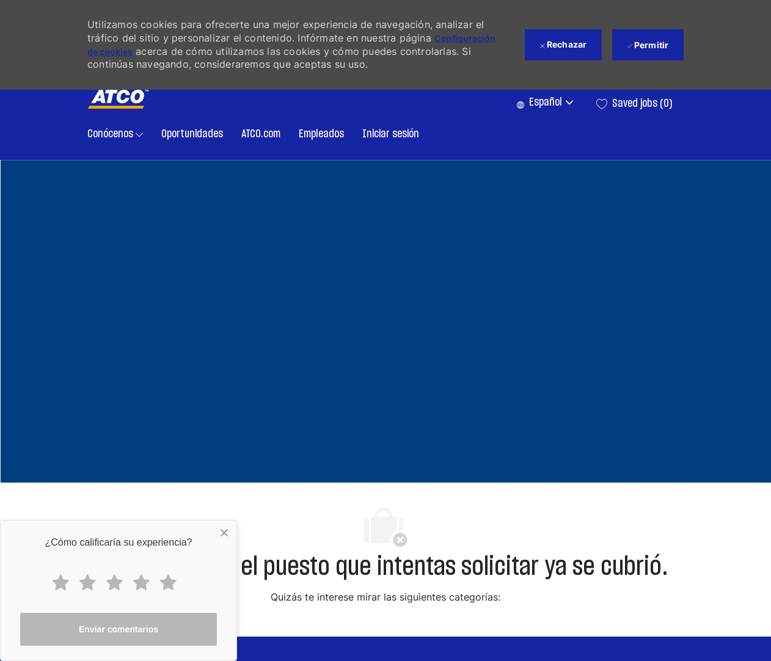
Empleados (321, 134)
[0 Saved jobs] (634, 103)
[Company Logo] (117, 99)
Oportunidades (192, 134)
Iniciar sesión (390, 134)
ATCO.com (260, 134)
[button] (544, 103)
